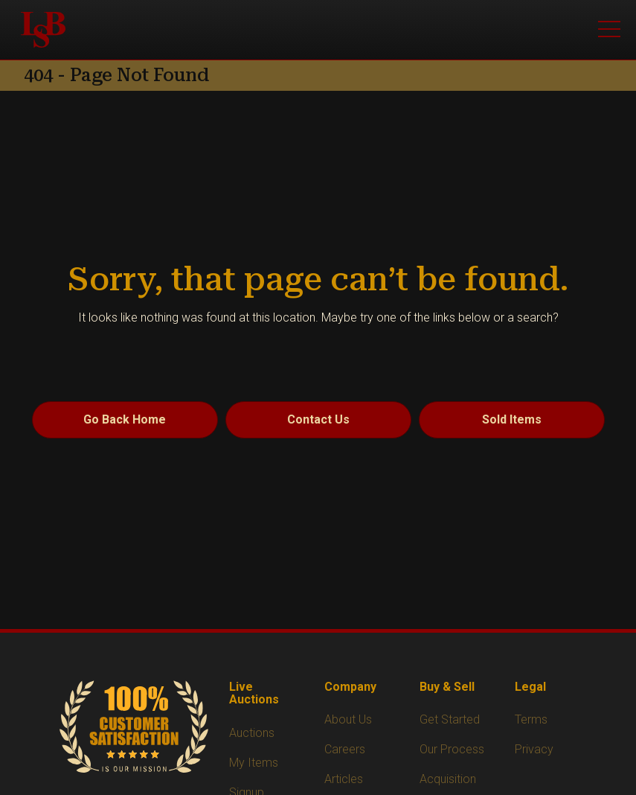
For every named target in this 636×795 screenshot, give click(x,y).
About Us (348, 719)
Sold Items (512, 419)
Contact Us (318, 419)
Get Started (450, 719)
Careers (344, 749)
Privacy (534, 749)
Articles (343, 779)
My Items (253, 763)
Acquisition (448, 779)
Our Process (452, 749)
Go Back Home (124, 419)
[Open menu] (609, 30)
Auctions (251, 733)
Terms (531, 719)
